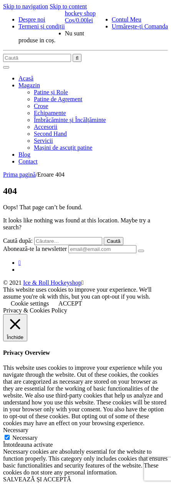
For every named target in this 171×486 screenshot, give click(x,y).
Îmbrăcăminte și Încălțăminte (70, 120)
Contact (28, 161)
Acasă (25, 78)
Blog (24, 154)
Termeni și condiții (41, 26)
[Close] (82, 282)
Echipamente (50, 113)
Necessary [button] (15, 430)
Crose (41, 106)
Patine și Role (51, 92)
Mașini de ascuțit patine (63, 147)
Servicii (43, 140)
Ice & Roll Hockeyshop (52, 282)
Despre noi (31, 19)
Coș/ (79, 20)
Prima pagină (19, 174)
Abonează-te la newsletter (35, 249)
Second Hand (50, 133)
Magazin (29, 85)
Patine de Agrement (58, 99)
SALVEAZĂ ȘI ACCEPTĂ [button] (37, 479)
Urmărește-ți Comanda (140, 26)
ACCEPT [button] (70, 303)
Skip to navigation (25, 6)
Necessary (25, 437)
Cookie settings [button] (30, 303)
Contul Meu (126, 19)
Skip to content (68, 6)
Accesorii (45, 127)
